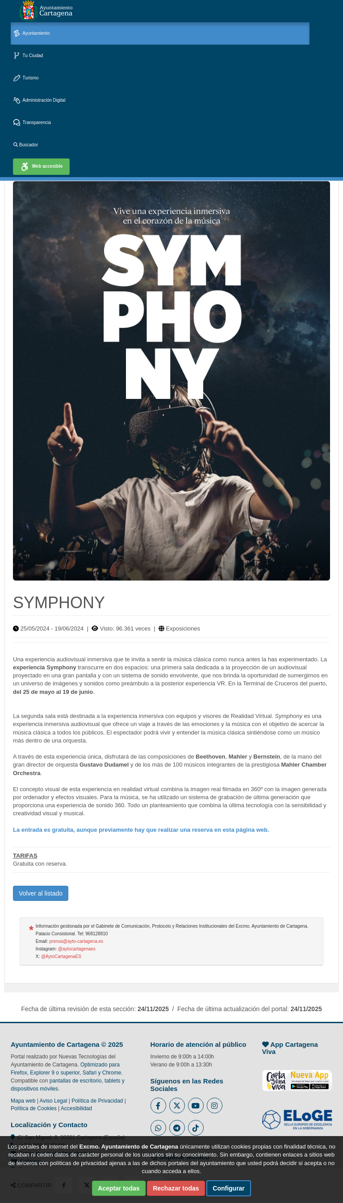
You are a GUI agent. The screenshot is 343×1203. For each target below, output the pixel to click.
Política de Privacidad (97, 1101)
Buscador (25, 144)
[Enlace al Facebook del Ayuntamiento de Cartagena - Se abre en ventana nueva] (158, 1105)
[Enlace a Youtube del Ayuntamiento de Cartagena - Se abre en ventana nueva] (196, 1105)
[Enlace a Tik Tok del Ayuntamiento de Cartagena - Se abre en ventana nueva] (196, 1128)
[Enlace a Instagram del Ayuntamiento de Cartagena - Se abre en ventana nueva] (214, 1105)
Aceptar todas (118, 1188)
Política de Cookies (34, 1108)
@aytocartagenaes (77, 948)
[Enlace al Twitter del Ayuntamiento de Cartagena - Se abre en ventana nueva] (177, 1105)
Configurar (229, 1188)
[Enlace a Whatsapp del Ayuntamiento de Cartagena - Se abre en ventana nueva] (158, 1128)
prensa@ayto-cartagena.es (76, 941)
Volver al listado (41, 893)
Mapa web (23, 1101)
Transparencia (32, 123)
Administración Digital (39, 100)
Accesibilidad (76, 1108)
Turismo (25, 78)
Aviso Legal (53, 1101)
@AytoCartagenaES (61, 956)
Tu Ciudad (28, 56)
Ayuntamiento (31, 33)
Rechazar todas (176, 1188)
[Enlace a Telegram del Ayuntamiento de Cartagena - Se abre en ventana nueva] (177, 1128)
